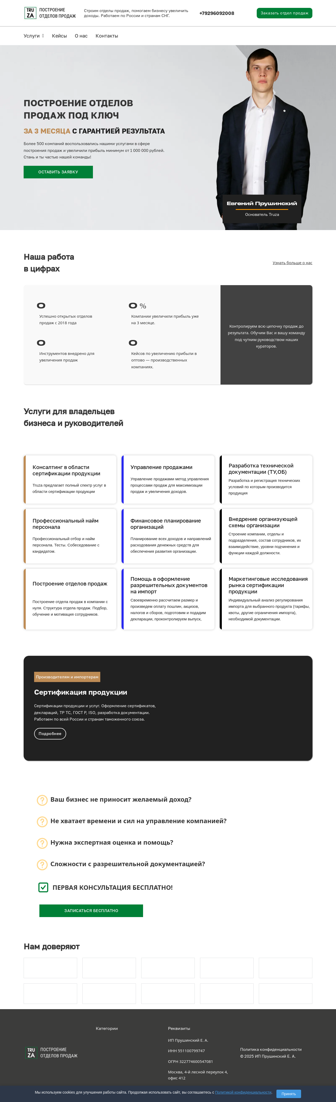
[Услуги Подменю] (43, 35)
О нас (81, 36)
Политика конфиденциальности (271, 1049)
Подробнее (50, 733)
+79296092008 (217, 13)
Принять (289, 1094)
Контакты (107, 36)
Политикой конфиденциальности (243, 1092)
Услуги (32, 36)
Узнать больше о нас (292, 262)
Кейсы (59, 36)
